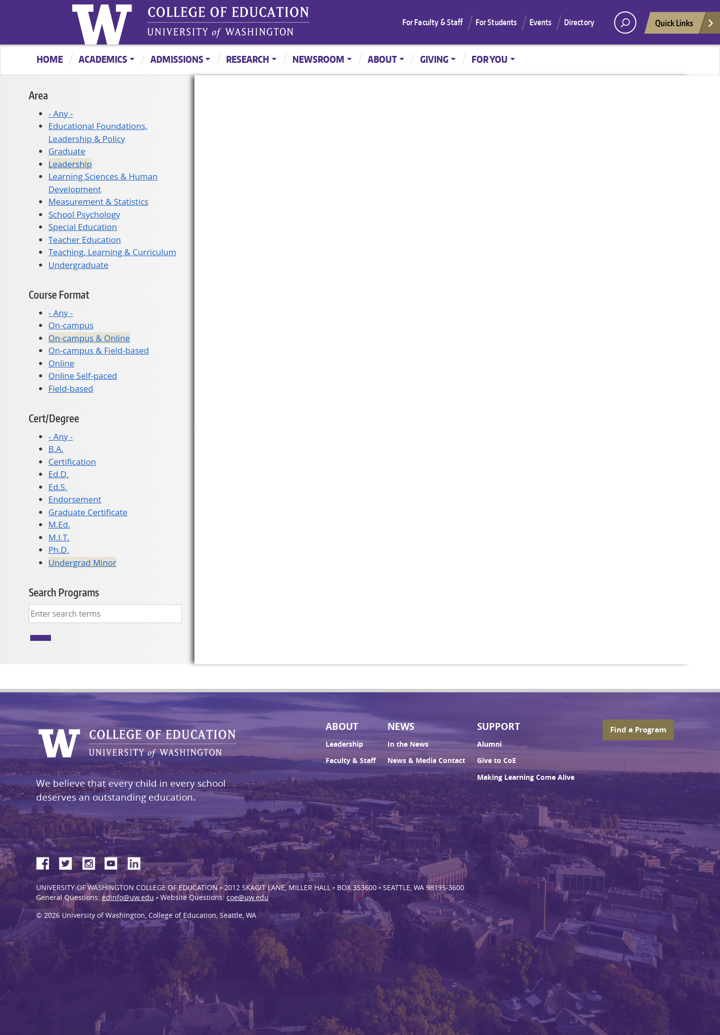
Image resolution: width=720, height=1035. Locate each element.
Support (498, 726)
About (382, 59)
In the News (408, 744)
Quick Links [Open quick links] (685, 25)
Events (540, 22)
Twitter (69, 862)
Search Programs (64, 592)
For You (490, 59)
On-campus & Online (89, 338)
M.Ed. (59, 524)
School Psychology (84, 214)
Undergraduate (78, 264)
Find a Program (638, 729)
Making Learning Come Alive (526, 777)
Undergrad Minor (82, 562)
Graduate (67, 151)
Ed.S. (57, 487)
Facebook (46, 862)
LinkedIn (137, 862)
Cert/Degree (54, 418)
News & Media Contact (426, 760)
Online (61, 363)
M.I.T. (59, 537)
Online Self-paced (82, 375)
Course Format (59, 294)
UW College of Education (228, 22)
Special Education (82, 226)
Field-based (71, 388)
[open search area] (625, 22)
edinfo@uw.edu (128, 897)
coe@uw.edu (248, 897)
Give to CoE (496, 760)
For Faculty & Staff (432, 22)
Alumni (489, 744)
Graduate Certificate (88, 512)
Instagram (92, 862)
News (400, 726)
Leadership (70, 164)
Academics (103, 59)
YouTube (114, 862)
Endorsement (74, 499)
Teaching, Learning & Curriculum (112, 252)
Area (38, 95)
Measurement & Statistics (98, 201)
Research (247, 59)
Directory (579, 22)
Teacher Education (84, 239)
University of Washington (104, 22)
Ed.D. (58, 474)
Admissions (176, 59)
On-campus (71, 325)
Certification (72, 461)
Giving (434, 59)
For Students (496, 22)
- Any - (60, 113)
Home (50, 59)
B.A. (56, 448)
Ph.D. (58, 549)
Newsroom (318, 59)
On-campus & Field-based (98, 350)
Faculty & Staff (351, 760)
